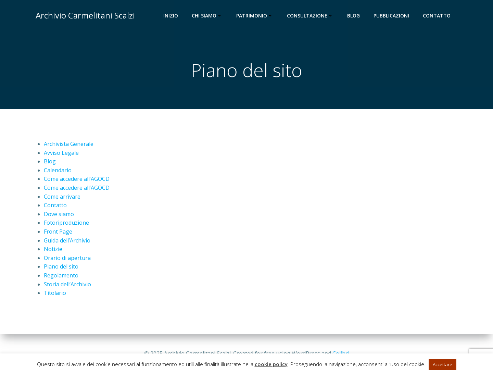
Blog (353, 15)
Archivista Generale (68, 144)
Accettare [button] (442, 364)
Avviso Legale (61, 153)
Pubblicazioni (391, 15)
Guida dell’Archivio (67, 240)
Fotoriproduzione (66, 222)
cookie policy (271, 364)
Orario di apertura (67, 258)
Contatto (437, 15)
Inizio (170, 15)
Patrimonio (254, 15)
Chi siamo (207, 15)
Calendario (58, 170)
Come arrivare (62, 196)
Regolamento (61, 275)
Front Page (58, 231)
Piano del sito (61, 266)
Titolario (55, 293)
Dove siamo (59, 214)
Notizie (53, 249)
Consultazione (310, 15)
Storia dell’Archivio (67, 284)
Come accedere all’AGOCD (77, 179)
